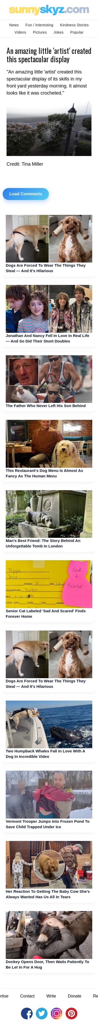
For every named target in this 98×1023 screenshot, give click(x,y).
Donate (74, 996)
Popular (76, 32)
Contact (27, 996)
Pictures (40, 32)
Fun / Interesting (39, 25)
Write (51, 996)
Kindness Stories (74, 25)
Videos (20, 32)
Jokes (59, 32)
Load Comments (25, 194)
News (14, 25)
